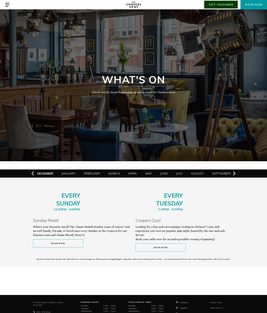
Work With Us (216, 308)
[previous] (33, 173)
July (179, 173)
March (114, 173)
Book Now (58, 243)
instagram (182, 302)
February (92, 173)
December (45, 173)
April (132, 173)
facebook (181, 308)
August (197, 173)
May (148, 173)
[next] (234, 173)
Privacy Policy (216, 302)
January (68, 173)
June (164, 173)
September (221, 173)
